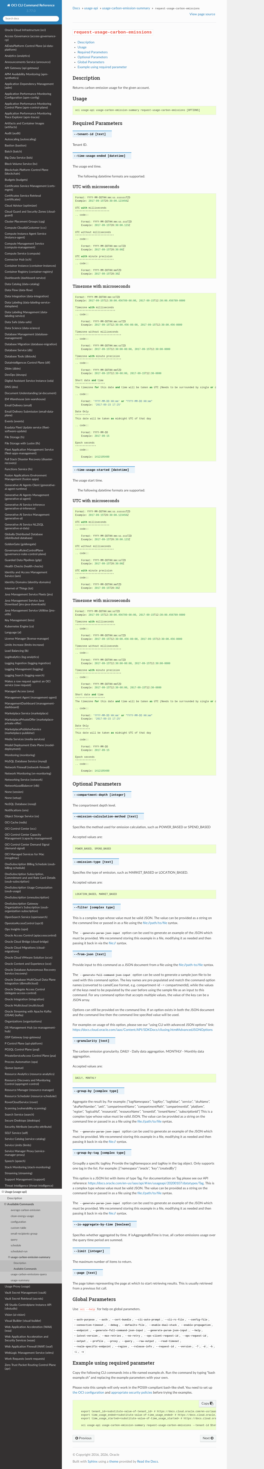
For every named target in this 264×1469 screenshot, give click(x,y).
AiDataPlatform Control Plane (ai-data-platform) (29, 47)
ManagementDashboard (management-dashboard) (30, 705)
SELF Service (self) (16, 1133)
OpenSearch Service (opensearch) (26, 917)
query (14, 1239)
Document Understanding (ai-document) (30, 393)
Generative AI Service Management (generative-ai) (27, 516)
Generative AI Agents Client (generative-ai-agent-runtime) (30, 487)
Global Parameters (91, 62)
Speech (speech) (15, 1161)
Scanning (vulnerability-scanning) (25, 1108)
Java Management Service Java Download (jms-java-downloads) (25, 602)
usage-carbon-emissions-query (29, 1274)
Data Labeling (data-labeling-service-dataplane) (28, 304)
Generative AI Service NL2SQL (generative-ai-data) (24, 526)
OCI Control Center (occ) (20, 828)
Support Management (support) (25, 1179)
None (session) (14, 791)
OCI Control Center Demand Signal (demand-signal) (27, 846)
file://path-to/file (191, 965)
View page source (202, 14)
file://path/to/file (155, 923)
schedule (16, 1245)
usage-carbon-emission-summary (29, 1257)
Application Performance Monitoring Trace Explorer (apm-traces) (28, 115)
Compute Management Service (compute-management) (24, 245)
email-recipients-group (24, 1233)
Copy (207, 1403)
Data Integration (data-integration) (27, 296)
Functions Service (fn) (18, 469)
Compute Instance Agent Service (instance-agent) (25, 235)
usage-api (91, 8)
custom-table (18, 1228)
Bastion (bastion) (15, 145)
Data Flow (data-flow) (19, 290)
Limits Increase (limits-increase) (24, 644)
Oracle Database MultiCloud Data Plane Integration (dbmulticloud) (30, 981)
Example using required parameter (102, 67)
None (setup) (13, 797)
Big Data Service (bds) (19, 157)
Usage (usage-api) (14, 1192)
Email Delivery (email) (18, 405)
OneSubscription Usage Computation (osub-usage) (28, 889)
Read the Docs (147, 1461)
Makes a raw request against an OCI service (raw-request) (28, 683)
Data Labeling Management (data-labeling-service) (26, 314)
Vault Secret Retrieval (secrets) (24, 1298)
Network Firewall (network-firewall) (27, 767)
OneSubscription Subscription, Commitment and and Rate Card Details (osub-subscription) (30, 878)
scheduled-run (19, 1251)
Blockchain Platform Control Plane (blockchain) (26, 171)
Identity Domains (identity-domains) (28, 582)
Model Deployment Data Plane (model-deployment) (29, 747)
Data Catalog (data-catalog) (22, 284)
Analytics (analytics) (17, 55)
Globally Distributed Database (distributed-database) (24, 536)
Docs (76, 8)
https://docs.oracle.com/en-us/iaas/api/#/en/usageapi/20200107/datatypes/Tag (146, 1183)
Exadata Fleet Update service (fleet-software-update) (27, 429)
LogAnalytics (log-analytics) (22, 657)
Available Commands (19, 1204)
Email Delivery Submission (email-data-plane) (29, 413)
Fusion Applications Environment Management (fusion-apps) (26, 477)
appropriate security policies (131, 1392)
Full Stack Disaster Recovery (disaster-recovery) (29, 461)
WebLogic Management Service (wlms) (29, 1352)
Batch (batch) (13, 151)
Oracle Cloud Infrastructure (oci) (25, 30)
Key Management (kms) (19, 620)
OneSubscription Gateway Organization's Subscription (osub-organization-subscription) (27, 907)
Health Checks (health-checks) (24, 566)
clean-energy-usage (22, 1216)
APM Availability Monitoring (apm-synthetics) (26, 76)
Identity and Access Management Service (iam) (26, 574)
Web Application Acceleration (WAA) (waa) (28, 1328)
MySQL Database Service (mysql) (26, 761)
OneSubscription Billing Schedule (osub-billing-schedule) (30, 866)
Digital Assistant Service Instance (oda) (29, 380)
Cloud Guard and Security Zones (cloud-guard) (30, 213)
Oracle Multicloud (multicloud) (24, 1005)
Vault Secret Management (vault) (25, 1292)
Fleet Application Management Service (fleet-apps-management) (29, 451)
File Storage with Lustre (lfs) (22, 443)
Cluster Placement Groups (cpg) (25, 221)
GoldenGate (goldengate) (20, 544)
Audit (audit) (12, 133)
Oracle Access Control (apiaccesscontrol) (30, 935)
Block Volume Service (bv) (21, 163)
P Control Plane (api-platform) (23, 1043)
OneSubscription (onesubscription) (27, 897)
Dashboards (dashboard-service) (25, 278)
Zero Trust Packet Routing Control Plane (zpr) (30, 1366)
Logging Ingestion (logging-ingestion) (28, 663)
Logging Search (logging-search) (24, 675)
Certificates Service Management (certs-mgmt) (30, 187)
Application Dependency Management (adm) (29, 85)
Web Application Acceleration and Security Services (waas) (26, 1338)
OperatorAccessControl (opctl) (24, 923)
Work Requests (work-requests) (25, 1358)
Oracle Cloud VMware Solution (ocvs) (28, 957)
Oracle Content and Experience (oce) (28, 963)
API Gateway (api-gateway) (22, 68)
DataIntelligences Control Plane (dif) (27, 362)
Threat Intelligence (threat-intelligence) (29, 1185)
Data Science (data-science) (22, 328)
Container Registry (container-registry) (29, 271)
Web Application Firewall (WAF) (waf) (29, 1346)
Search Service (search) (19, 1114)
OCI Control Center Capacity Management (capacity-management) (28, 836)
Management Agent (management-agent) (31, 697)
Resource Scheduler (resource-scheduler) (31, 1096)
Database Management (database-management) (26, 336)
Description (14, 1198)
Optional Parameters (93, 57)
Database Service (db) (18, 350)
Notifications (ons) (16, 810)
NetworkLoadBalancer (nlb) (22, 785)
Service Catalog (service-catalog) (25, 1139)
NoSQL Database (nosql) (20, 804)
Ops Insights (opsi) (16, 929)
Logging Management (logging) (24, 669)
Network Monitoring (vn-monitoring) (28, 773)
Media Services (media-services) (25, 739)
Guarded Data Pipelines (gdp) (23, 560)
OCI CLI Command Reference (32, 5)
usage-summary (20, 1280)
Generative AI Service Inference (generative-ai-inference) (25, 506)
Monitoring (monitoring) (20, 755)
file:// (112, 943)
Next (208, 1438)
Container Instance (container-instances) (30, 265)
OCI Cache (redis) (16, 822)
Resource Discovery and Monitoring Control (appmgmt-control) (27, 1082)
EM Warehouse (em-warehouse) (25, 399)
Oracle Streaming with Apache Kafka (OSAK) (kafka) (28, 1013)
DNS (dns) (11, 387)
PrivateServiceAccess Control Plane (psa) (30, 1055)
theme (113, 1461)
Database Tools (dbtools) (20, 356)
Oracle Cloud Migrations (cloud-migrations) (25, 949)
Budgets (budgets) (16, 179)
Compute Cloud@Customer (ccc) (25, 227)
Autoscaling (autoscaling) (20, 139)
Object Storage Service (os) (22, 816)
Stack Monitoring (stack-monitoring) (28, 1167)
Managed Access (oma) (19, 691)
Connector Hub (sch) (18, 259)
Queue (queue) (14, 1067)
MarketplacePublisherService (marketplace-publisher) (23, 731)
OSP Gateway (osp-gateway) (23, 1037)
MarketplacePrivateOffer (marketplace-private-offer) (29, 721)
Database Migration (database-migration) (31, 344)
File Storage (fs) (14, 437)
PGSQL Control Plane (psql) (22, 1049)
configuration (18, 1222)
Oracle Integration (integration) (24, 999)
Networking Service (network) (23, 779)
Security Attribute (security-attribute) (28, 1126)
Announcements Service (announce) (28, 62)
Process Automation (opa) (21, 1061)
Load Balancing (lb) (16, 650)
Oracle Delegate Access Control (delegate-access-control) (25, 991)
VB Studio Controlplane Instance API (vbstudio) (28, 1306)
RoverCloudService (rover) (21, 1102)
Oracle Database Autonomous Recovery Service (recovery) (30, 971)
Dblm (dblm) (13, 368)
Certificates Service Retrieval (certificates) (23, 197)
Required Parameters (93, 52)
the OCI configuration (88, 1392)
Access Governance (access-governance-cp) (30, 38)
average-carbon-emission (25, 1210)
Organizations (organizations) (23, 1021)
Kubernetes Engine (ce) (19, 626)
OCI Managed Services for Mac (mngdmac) (24, 856)
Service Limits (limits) (18, 1145)
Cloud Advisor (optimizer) (21, 205)
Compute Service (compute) (22, 253)
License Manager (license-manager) (27, 638)
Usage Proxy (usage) (17, 1286)
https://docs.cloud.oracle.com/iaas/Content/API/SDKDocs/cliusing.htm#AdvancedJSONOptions (143, 1029)
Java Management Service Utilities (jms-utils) (30, 612)
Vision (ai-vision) (15, 1314)
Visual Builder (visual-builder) (23, 1320)
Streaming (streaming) (18, 1173)
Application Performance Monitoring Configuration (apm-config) (28, 95)
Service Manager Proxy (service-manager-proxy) (25, 1153)
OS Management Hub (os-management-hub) (30, 1029)
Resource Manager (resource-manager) (29, 1090)
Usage (82, 47)
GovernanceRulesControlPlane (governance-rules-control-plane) (25, 552)
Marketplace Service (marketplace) (26, 713)
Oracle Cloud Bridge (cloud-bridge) (26, 941)
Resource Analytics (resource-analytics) (29, 1074)
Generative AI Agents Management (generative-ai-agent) (27, 497)
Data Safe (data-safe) (18, 322)
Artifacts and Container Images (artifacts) (24, 125)
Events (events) (14, 421)
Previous (83, 1438)
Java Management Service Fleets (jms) (29, 594)
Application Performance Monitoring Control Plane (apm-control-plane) (28, 105)
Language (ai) (13, 632)
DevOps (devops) (16, 374)
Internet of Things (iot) (19, 588)
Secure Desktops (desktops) (22, 1120)
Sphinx (93, 1461)
